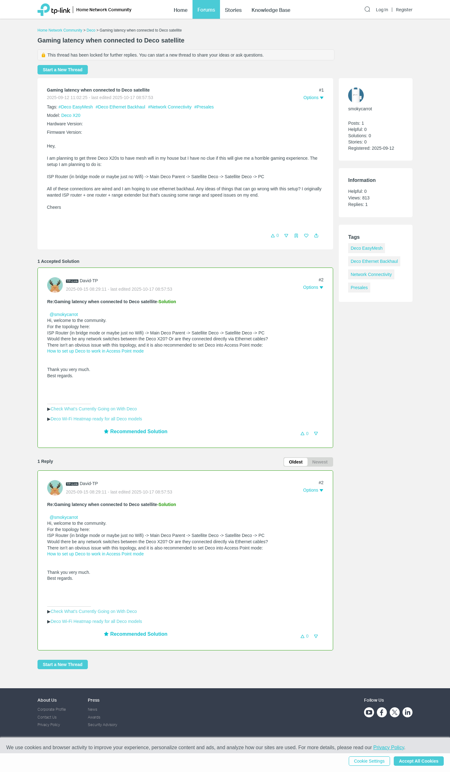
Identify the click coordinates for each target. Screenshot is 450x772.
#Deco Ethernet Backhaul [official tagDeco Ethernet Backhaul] (121, 106)
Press (93, 700)
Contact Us (47, 717)
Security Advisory (102, 724)
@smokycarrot (64, 314)
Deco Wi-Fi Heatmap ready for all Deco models (96, 418)
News (92, 709)
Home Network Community (60, 30)
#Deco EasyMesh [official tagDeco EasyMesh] (76, 106)
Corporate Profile (52, 709)
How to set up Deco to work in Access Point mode (95, 350)
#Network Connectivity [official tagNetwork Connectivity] (170, 106)
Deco (91, 30)
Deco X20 (70, 115)
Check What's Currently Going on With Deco (94, 408)
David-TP (89, 280)
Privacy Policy (49, 724)
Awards (94, 717)
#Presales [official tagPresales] (204, 106)
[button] (316, 235)
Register (404, 10)
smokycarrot (360, 108)
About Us (47, 700)
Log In (382, 10)
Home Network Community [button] (104, 9)
